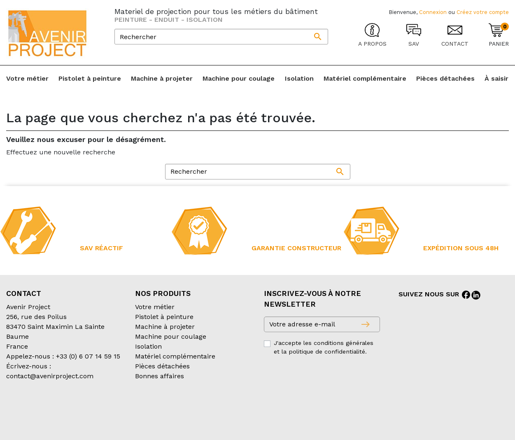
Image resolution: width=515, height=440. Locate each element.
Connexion (433, 12)
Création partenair (39, 419)
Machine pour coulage (170, 336)
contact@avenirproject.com (49, 376)
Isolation (148, 346)
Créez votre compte (483, 12)
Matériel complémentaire (175, 356)
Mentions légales (213, 409)
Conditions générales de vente (54, 409)
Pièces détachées (162, 366)
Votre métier (155, 307)
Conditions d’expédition (144, 409)
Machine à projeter (165, 327)
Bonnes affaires (159, 376)
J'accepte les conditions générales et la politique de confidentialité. (323, 347)
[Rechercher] (221, 36)
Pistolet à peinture (164, 317)
